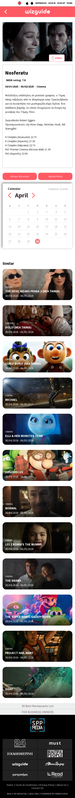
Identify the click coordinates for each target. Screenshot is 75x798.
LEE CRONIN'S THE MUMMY (23, 544)
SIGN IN (51, 3)
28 (19, 241)
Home (10, 785)
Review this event (20, 176)
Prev (9, 195)
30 (37, 241)
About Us (62, 785)
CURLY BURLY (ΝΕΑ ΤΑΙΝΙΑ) (23, 363)
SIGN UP (61, 3)
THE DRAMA (13, 581)
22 (28, 234)
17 (46, 226)
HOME (69, 3)
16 (37, 226)
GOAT (9, 689)
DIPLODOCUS (14, 472)
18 (56, 226)
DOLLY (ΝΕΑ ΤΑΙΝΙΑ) (18, 327)
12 (65, 219)
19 (65, 226)
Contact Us (37, 788)
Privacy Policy (47, 785)
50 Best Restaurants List (38, 706)
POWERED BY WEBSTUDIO (54, 793)
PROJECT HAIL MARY (19, 653)
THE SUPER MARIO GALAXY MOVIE (28, 617)
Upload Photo (55, 176)
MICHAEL (11, 400)
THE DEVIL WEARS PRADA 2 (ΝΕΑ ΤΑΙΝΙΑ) (32, 291)
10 (46, 219)
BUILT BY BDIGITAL (17, 793)
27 (9, 241)
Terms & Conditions (26, 785)
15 (28, 226)
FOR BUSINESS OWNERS (38, 712)
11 (56, 219)
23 (37, 234)
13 (9, 226)
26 (65, 234)
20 (9, 234)
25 (56, 234)
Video (58, 58)
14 (19, 226)
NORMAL (11, 508)
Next (33, 195)
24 (46, 234)
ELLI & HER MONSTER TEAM (24, 436)
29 (28, 241)
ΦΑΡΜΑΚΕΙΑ (40, 3)
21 (19, 234)
